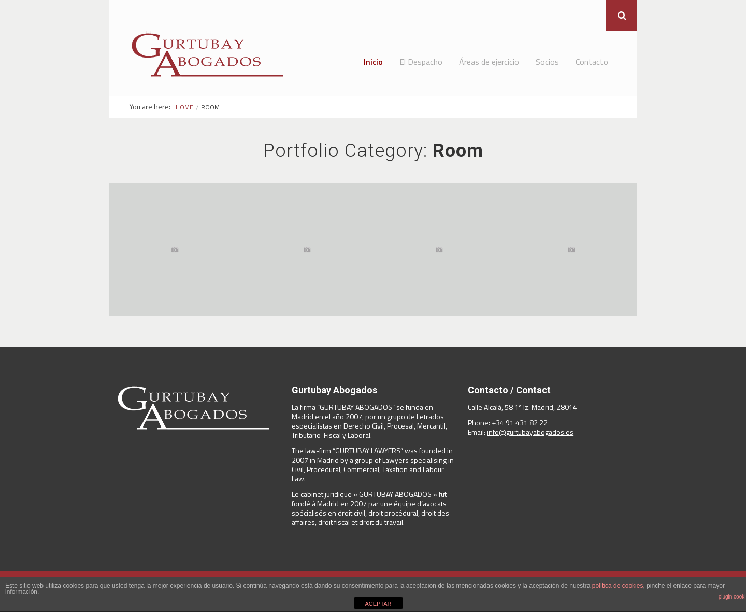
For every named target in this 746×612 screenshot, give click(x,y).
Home (184, 107)
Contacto (592, 61)
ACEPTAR (378, 604)
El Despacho (420, 61)
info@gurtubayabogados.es (530, 431)
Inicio (373, 61)
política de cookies (617, 585)
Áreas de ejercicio (489, 61)
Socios (547, 61)
